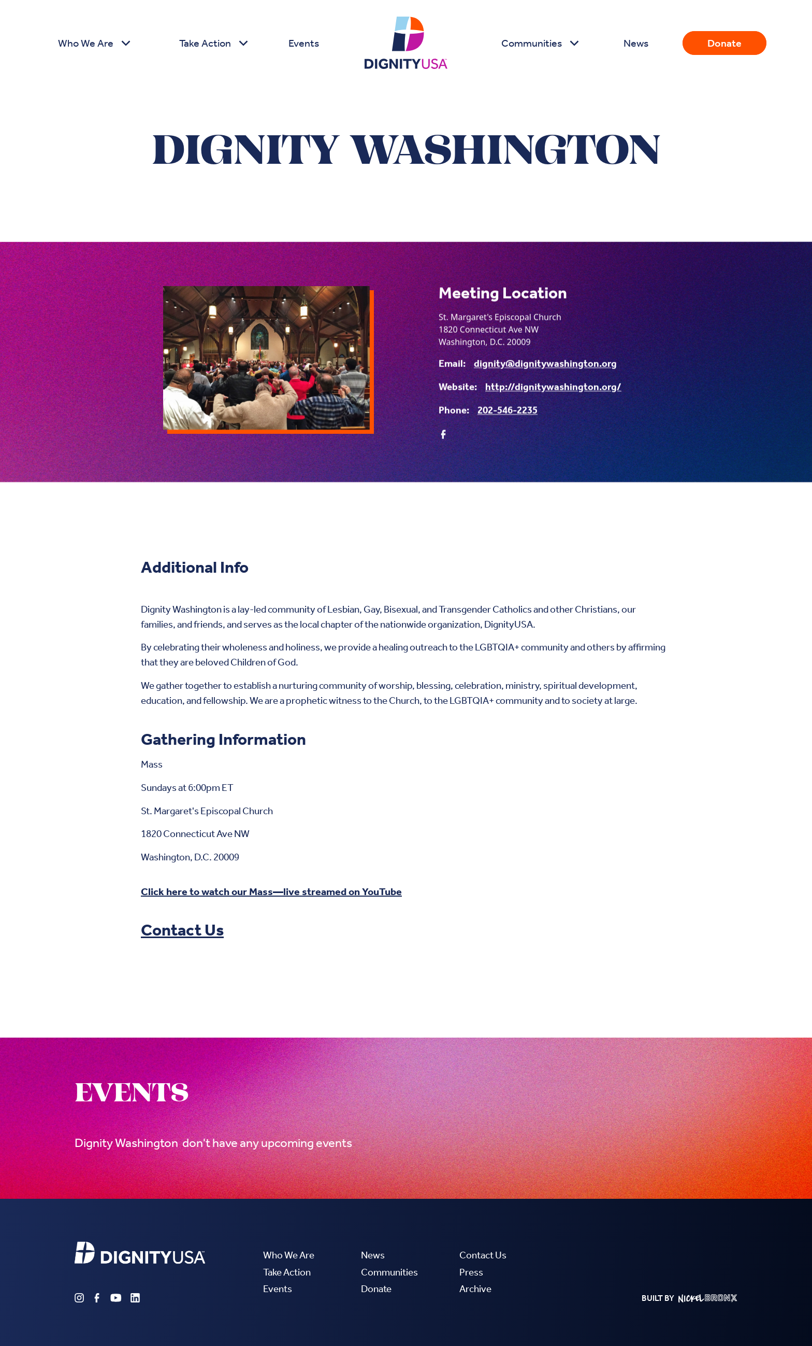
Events (303, 43)
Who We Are (288, 1255)
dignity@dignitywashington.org (545, 364)
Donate (724, 43)
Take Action (287, 1272)
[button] (93, 43)
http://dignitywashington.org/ (553, 387)
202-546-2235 (507, 411)
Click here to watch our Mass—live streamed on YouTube (271, 891)
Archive (475, 1289)
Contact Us (182, 930)
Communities (389, 1272)
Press (471, 1272)
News (636, 43)
